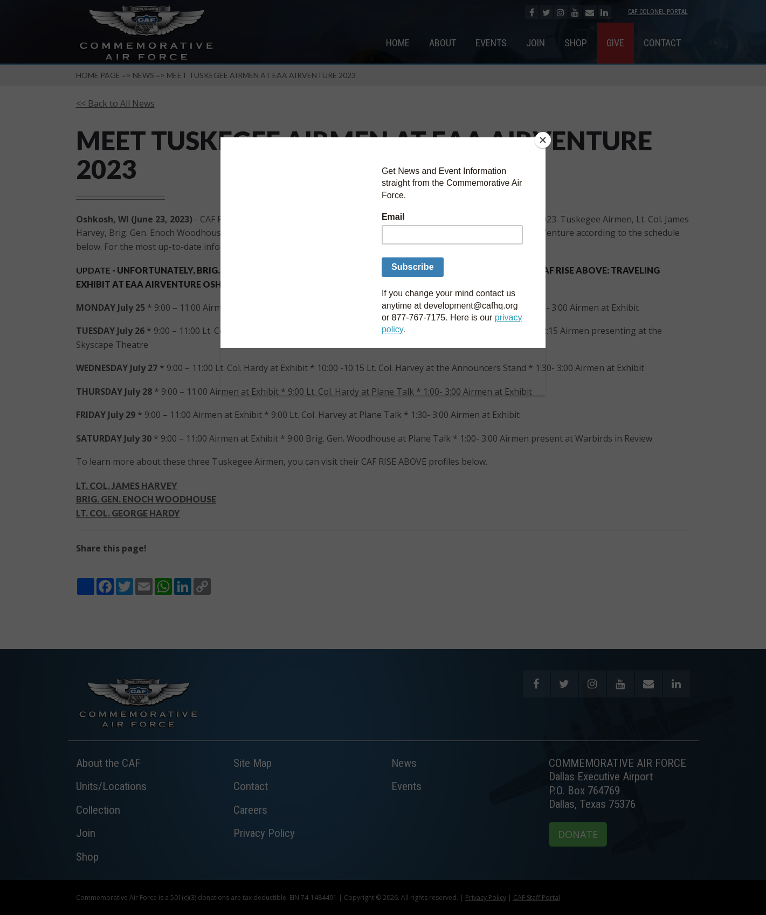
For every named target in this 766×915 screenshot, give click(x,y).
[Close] (543, 140)
